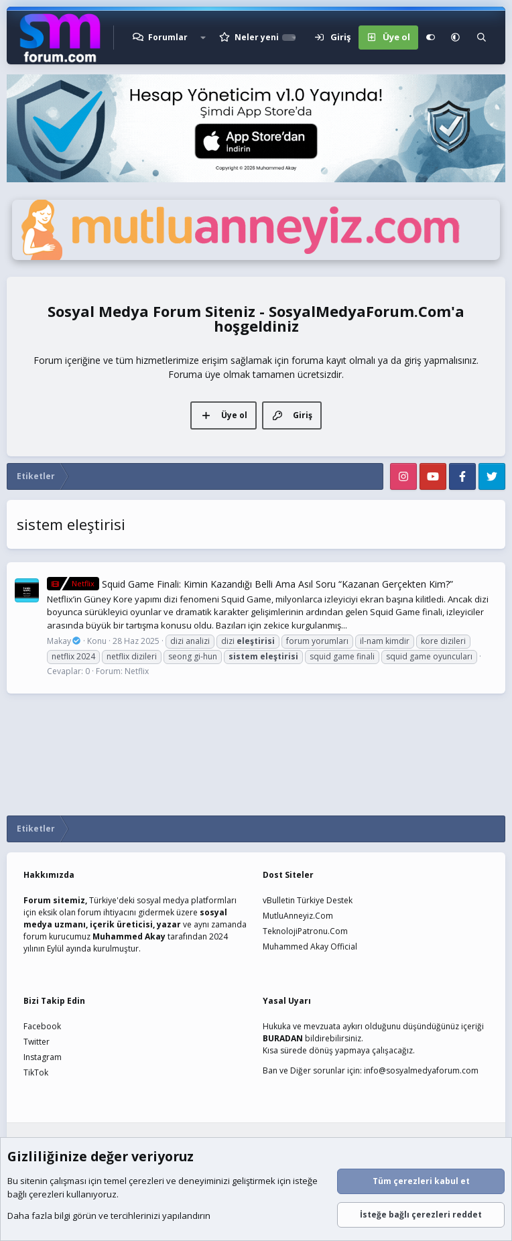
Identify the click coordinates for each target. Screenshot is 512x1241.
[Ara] (481, 37)
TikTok (35, 1072)
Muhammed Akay (129, 936)
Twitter (36, 1041)
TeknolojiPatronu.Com (305, 931)
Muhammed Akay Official (310, 946)
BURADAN (283, 1038)
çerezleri (146, 1181)
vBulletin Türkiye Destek (308, 900)
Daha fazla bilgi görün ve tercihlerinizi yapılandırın (108, 1216)
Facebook (42, 1026)
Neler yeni (257, 37)
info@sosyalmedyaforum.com (421, 1070)
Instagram (42, 1057)
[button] (203, 37)
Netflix (137, 671)
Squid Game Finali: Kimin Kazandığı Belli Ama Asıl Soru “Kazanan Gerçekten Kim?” (250, 584)
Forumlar (168, 37)
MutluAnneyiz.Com (298, 915)
